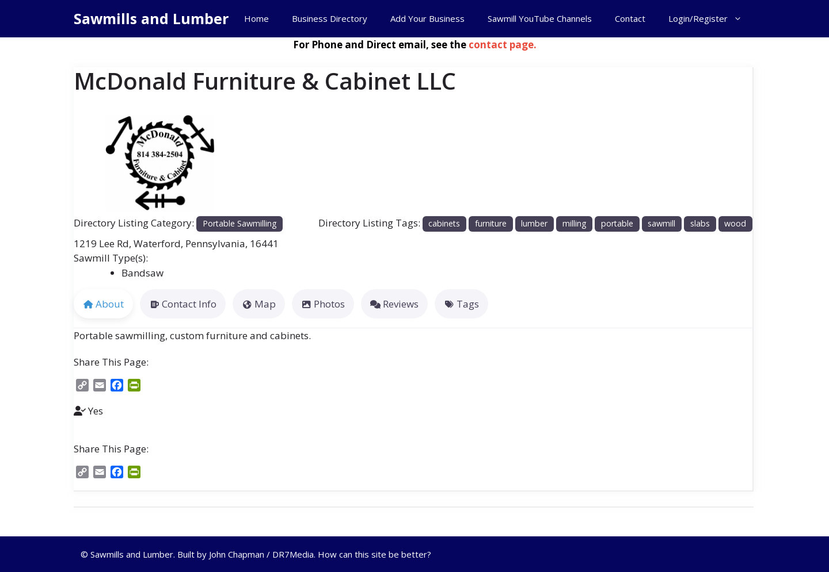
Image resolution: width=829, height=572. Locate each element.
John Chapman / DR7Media (261, 554)
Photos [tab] (323, 303)
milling (574, 223)
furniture (491, 223)
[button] (87, 163)
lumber (534, 223)
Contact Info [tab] (182, 303)
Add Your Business (427, 18)
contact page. (503, 44)
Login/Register (711, 18)
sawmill (661, 223)
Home (256, 18)
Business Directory (329, 18)
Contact (630, 18)
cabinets (444, 223)
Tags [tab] (461, 303)
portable (617, 223)
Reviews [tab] (394, 303)
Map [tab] (259, 303)
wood (735, 223)
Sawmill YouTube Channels (540, 18)
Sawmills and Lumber (151, 18)
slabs (700, 223)
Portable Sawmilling (240, 223)
